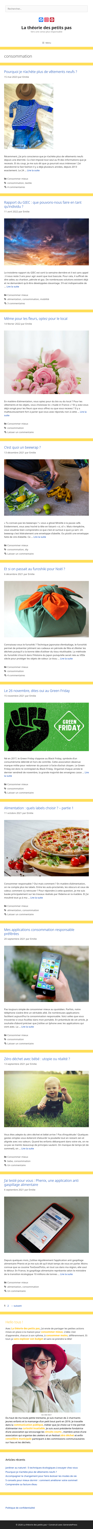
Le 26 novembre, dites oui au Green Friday (37, 690)
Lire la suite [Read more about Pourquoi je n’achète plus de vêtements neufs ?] (33, 170)
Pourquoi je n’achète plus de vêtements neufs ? (40, 71)
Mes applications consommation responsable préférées (39, 931)
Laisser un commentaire (20, 432)
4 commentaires (16, 187)
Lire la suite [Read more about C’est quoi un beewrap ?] (39, 536)
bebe (10, 1161)
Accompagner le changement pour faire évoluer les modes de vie (41, 1476)
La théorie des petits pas (46, 27)
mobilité (44, 299)
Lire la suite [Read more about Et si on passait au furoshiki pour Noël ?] (66, 658)
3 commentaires (16, 303)
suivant (16, 1305)
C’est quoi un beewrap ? (22, 447)
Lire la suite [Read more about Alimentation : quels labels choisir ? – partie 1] (36, 897)
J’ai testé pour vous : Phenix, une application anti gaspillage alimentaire (41, 1182)
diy (26, 549)
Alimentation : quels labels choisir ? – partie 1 (39, 808)
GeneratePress (70, 1524)
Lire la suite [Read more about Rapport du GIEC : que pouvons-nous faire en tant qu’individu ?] (13, 286)
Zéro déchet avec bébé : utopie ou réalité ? (37, 1058)
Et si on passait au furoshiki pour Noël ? (34, 568)
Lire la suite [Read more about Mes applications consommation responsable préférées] (27, 1026)
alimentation (14, 299)
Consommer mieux (17, 178)
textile (28, 182)
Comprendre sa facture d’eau (21, 1484)
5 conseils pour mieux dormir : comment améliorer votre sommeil (41, 1480)
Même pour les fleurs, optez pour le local (35, 318)
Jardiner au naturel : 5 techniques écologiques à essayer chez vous (41, 1467)
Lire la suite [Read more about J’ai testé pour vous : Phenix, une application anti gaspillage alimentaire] (66, 1274)
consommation (15, 182)
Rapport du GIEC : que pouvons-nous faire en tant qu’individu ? (42, 204)
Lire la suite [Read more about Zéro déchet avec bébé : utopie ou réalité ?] (27, 1148)
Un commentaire (16, 1165)
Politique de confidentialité (20, 1507)
